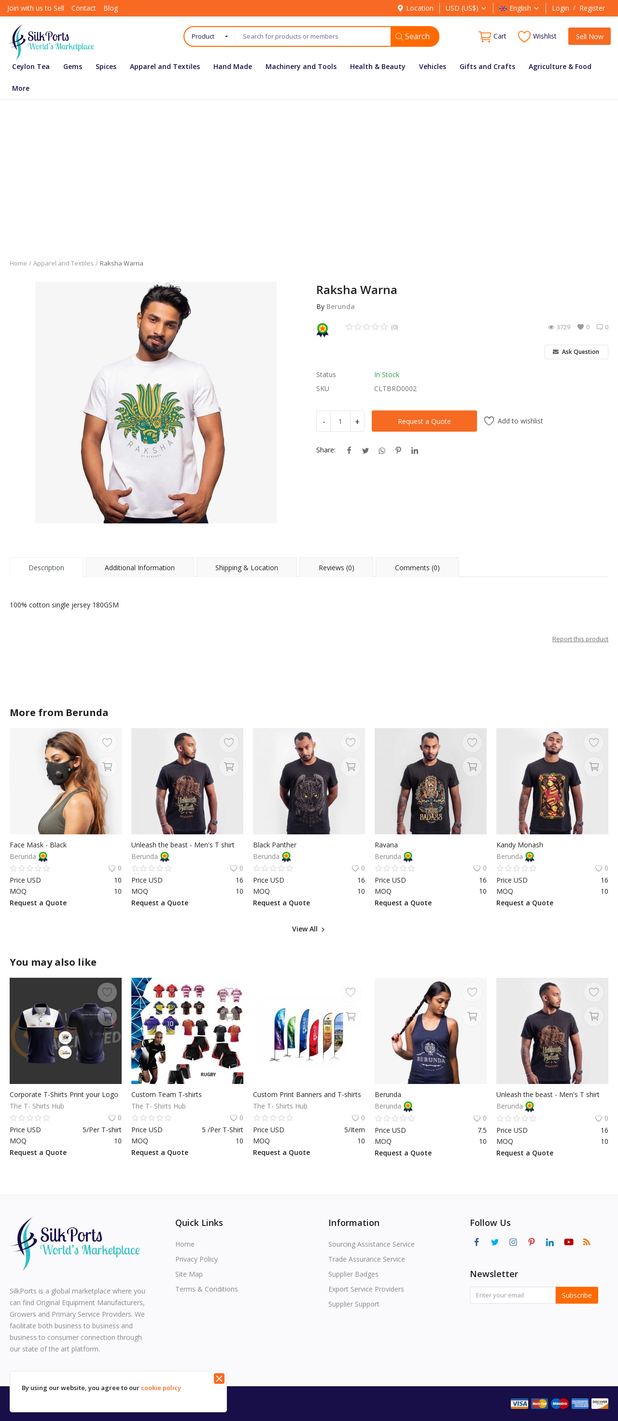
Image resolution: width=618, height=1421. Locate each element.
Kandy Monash (519, 844)
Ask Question (576, 352)
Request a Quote (424, 421)
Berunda (340, 306)
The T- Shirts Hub (37, 1106)
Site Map (189, 1274)
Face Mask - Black (38, 844)
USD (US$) (466, 8)
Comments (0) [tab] (417, 567)
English (519, 8)
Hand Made (232, 66)
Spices (106, 66)
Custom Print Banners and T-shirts (307, 1094)
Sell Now (590, 36)
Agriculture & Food (560, 66)
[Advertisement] (309, 171)
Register (592, 8)
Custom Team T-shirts (166, 1094)
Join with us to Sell (35, 8)
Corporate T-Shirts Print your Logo (64, 1094)
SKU (322, 388)
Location (415, 8)
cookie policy (161, 1387)
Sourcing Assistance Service (371, 1244)
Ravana (386, 844)
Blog (110, 8)
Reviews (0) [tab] (336, 567)
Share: (326, 449)
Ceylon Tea (31, 66)
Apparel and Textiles (165, 66)
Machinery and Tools (301, 66)
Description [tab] (46, 567)
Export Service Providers (366, 1289)
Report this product (580, 638)
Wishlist (537, 36)
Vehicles (432, 66)
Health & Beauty (378, 66)
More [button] (20, 88)
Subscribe (577, 1295)
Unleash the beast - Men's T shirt (183, 844)
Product (203, 36)
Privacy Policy (196, 1259)
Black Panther (274, 844)
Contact (83, 8)
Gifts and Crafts (487, 66)
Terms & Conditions (206, 1289)
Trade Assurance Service (366, 1259)
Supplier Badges (353, 1274)
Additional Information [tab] (140, 567)
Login (560, 8)
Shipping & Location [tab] (246, 567)
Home (18, 263)
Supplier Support (353, 1303)
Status (326, 374)
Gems (72, 66)
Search (412, 36)
